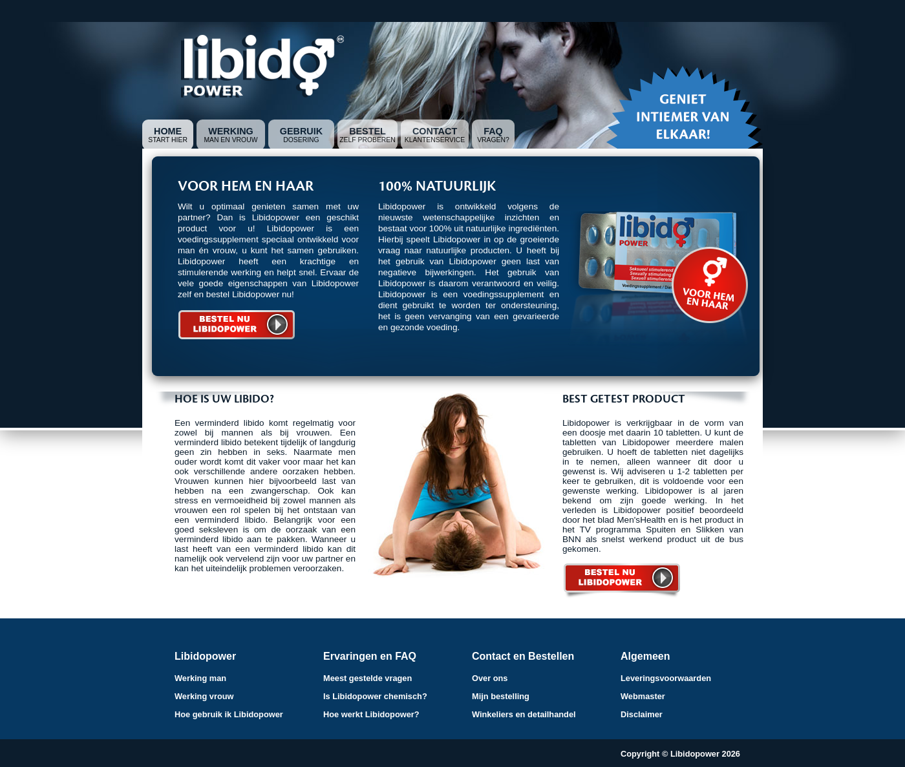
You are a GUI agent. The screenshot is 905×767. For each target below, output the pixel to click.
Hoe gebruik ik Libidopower (229, 714)
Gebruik (301, 131)
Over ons (489, 678)
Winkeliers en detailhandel (524, 714)
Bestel (367, 131)
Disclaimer (642, 714)
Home (168, 131)
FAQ (493, 131)
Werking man (200, 678)
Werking (230, 131)
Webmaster (643, 696)
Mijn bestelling (500, 696)
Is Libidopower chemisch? (375, 696)
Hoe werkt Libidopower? (371, 714)
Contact (434, 131)
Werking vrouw (204, 696)
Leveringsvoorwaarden (666, 678)
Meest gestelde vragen (367, 678)
